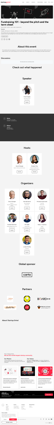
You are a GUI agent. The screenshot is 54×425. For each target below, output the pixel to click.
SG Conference (16, 406)
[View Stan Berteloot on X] (27, 199)
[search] (49, 2)
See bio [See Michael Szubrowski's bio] (42, 208)
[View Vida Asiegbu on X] (27, 95)
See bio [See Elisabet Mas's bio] (34, 171)
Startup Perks (40, 2)
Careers (30, 406)
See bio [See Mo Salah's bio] (27, 230)
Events (27, 2)
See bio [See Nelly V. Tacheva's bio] (42, 230)
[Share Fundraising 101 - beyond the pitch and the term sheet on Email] (9, 39)
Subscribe (48, 394)
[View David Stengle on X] (19, 164)
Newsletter (23, 406)
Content (33, 2)
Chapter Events (16, 407)
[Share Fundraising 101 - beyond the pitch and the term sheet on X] (4, 39)
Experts (7, 407)
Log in (52, 2)
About (45, 2)
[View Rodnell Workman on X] (12, 222)
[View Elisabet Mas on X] (34, 164)
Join (23, 2)
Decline (5, 419)
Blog (22, 407)
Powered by (48, 422)
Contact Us (31, 407)
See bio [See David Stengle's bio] (19, 171)
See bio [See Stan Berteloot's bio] (27, 208)
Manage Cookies (9, 422)
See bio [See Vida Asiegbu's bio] (27, 102)
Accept (13, 419)
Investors (7, 406)
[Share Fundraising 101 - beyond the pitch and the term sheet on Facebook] (2, 39)
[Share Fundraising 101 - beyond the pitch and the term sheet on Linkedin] (7, 39)
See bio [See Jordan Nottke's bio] (27, 252)
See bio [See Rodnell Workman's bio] (12, 230)
